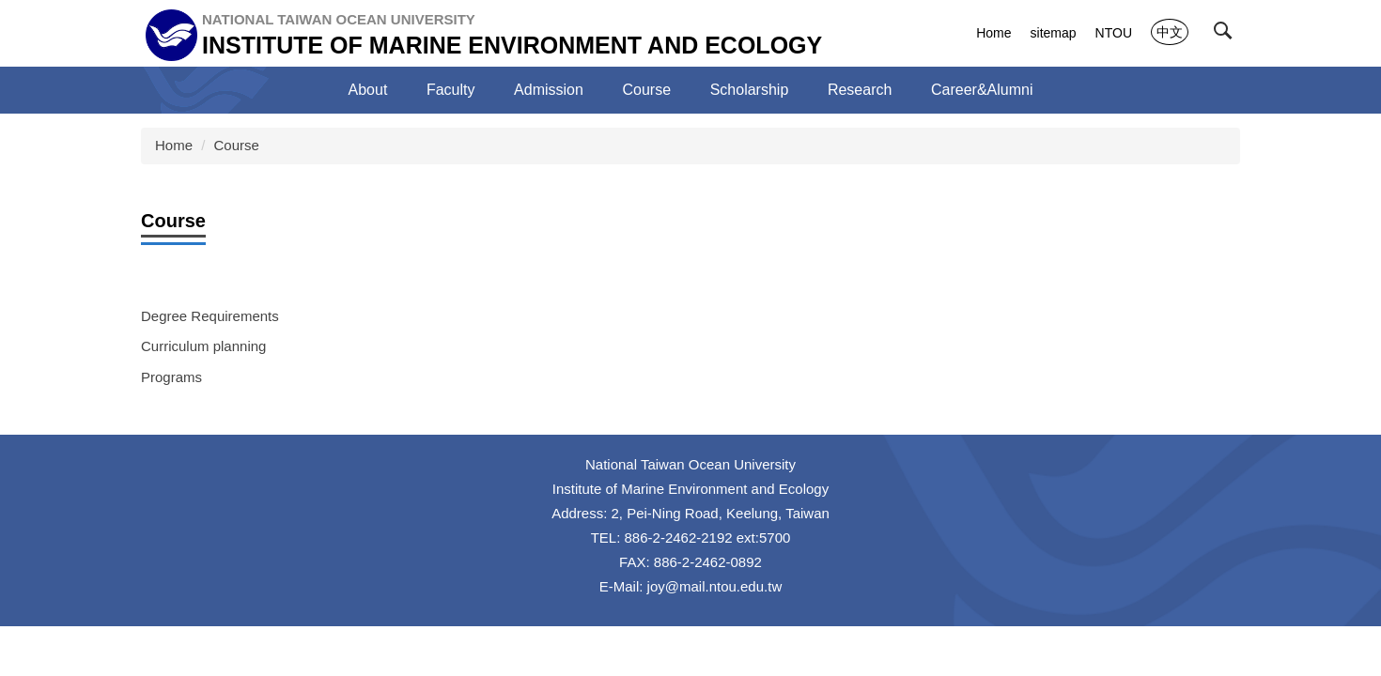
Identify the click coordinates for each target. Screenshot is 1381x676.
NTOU (1113, 32)
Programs (171, 377)
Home (993, 32)
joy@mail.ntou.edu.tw (715, 586)
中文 (1169, 31)
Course (236, 145)
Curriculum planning (203, 346)
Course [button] (647, 90)
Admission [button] (548, 90)
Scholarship (749, 90)
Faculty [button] (451, 90)
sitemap (1054, 32)
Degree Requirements (210, 316)
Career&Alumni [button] (981, 90)
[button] (1227, 35)
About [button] (368, 90)
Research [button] (860, 90)
